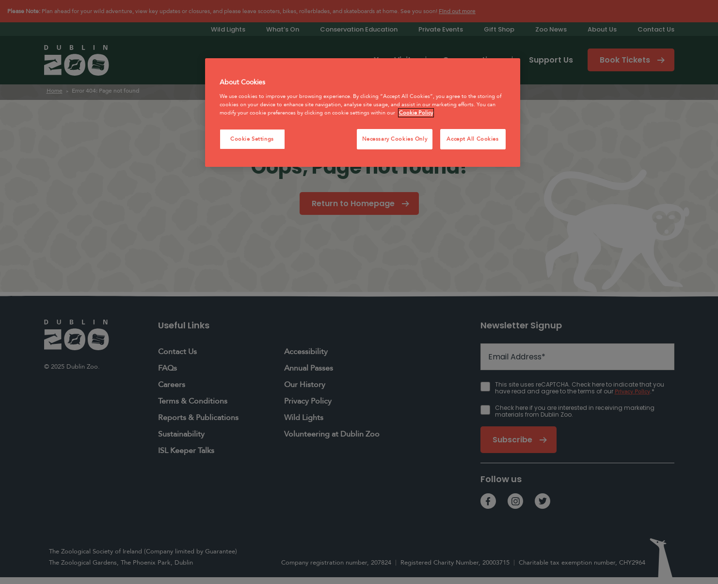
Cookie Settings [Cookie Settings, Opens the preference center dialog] (252, 139)
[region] (362, 112)
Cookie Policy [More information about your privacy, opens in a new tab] (416, 112)
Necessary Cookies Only (395, 139)
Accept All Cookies (472, 139)
